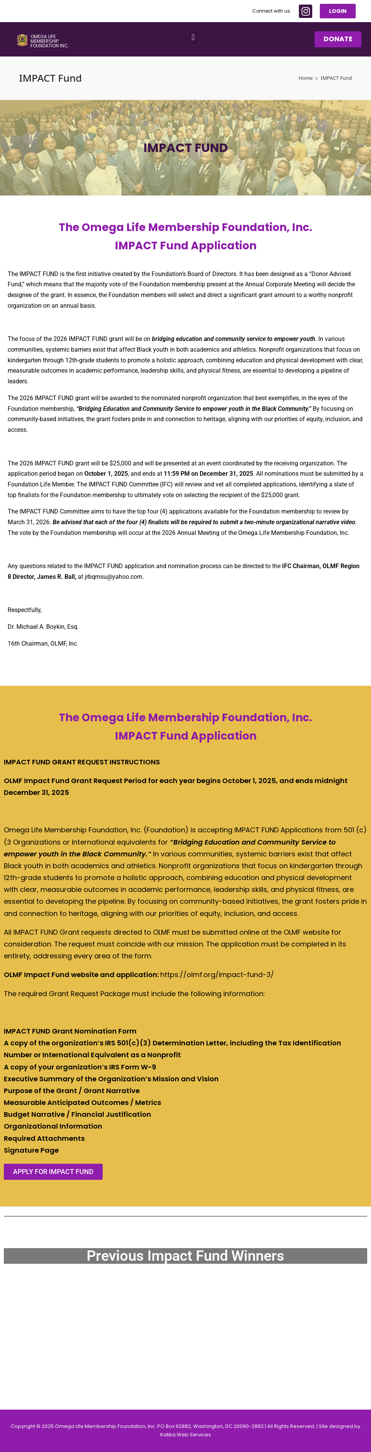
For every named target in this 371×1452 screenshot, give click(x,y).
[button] (193, 37)
